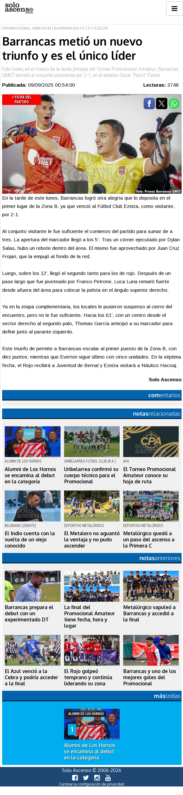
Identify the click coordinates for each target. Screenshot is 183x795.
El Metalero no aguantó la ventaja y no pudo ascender (92, 539)
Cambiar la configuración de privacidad (91, 784)
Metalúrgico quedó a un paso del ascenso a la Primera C (148, 539)
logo (19, 7)
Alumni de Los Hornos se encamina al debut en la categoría (30, 475)
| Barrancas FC (68, 28)
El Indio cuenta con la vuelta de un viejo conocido (30, 539)
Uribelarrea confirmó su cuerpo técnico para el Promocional (91, 475)
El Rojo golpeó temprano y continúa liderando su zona (88, 677)
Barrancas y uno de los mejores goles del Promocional (149, 677)
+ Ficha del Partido (22, 99)
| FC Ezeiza (96, 28)
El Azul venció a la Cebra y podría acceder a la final (31, 677)
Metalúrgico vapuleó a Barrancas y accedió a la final (149, 613)
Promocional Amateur (26, 28)
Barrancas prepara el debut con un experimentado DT (29, 613)
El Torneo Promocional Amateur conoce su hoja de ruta (149, 475)
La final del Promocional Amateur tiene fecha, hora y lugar (89, 616)
